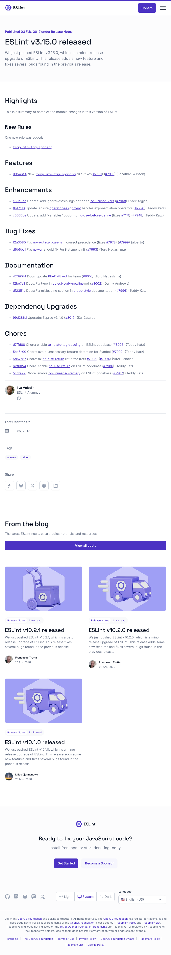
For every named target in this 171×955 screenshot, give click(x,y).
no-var (38, 249)
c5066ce (19, 215)
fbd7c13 (19, 208)
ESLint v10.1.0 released (35, 742)
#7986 (92, 359)
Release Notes (62, 32)
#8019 (70, 318)
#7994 (105, 359)
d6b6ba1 (19, 249)
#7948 (137, 215)
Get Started (66, 863)
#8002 (96, 283)
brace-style (82, 291)
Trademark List (151, 922)
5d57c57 (19, 359)
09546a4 (20, 174)
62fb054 (19, 366)
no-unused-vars (102, 201)
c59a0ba (19, 201)
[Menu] (163, 8)
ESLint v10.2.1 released (34, 630)
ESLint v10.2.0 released (119, 630)
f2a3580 (19, 242)
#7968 (121, 201)
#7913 (109, 174)
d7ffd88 (19, 345)
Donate (147, 8)
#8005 (119, 345)
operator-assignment (65, 208)
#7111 (125, 215)
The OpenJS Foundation (38, 938)
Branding (12, 938)
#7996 (121, 291)
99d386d (20, 318)
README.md (57, 276)
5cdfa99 (19, 373)
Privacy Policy (87, 938)
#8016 (87, 276)
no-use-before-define (95, 215)
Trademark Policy (125, 922)
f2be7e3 (19, 283)
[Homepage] (15, 8)
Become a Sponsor (99, 863)
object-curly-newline (68, 283)
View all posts (85, 546)
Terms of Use (66, 938)
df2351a (19, 291)
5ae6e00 (19, 352)
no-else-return (53, 359)
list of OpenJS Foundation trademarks (83, 926)
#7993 (92, 249)
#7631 (97, 174)
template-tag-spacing (64, 345)
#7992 (118, 352)
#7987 (118, 373)
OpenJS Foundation (29, 918)
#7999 (124, 242)
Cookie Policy (96, 944)
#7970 (139, 208)
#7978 (111, 242)
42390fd (19, 276)
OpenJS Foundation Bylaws (117, 938)
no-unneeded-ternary (64, 373)
